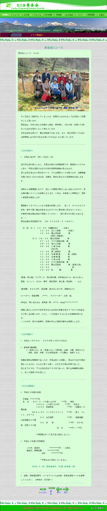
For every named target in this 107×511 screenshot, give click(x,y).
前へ (59, 492)
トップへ (43, 492)
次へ (66, 492)
